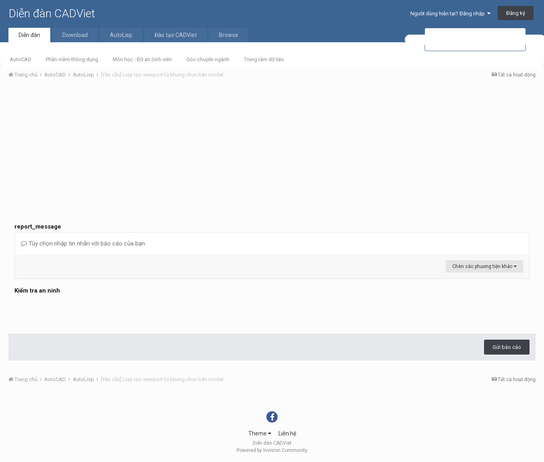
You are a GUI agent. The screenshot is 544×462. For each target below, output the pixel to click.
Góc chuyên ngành (207, 59)
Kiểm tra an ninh (37, 290)
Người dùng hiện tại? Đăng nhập (450, 13)
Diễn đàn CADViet (51, 13)
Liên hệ (287, 433)
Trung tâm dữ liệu (264, 59)
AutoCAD (20, 59)
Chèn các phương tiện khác (484, 266)
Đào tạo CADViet (176, 35)
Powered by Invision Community (272, 450)
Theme (259, 433)
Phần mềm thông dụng (72, 59)
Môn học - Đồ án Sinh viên (142, 59)
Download (75, 35)
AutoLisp (121, 35)
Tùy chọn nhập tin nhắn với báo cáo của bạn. (83, 243)
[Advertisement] (272, 145)
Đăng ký (515, 13)
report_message (37, 226)
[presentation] (75, 312)
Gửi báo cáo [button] (506, 347)
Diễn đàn (29, 35)
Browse (228, 35)
